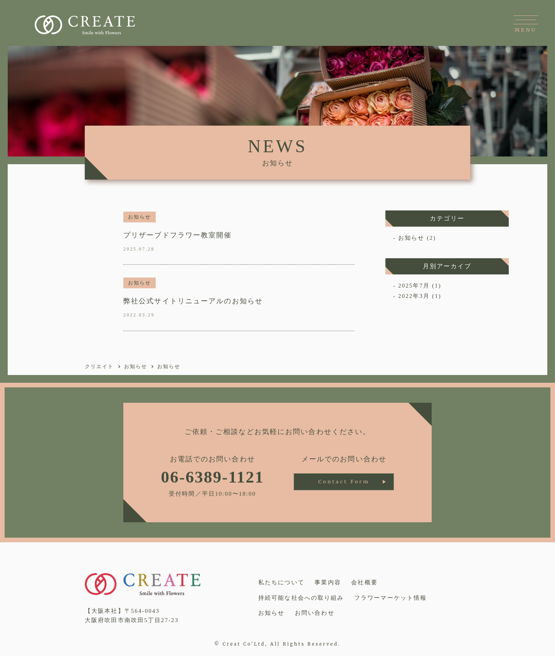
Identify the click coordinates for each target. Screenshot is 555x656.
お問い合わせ (315, 613)
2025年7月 (414, 286)
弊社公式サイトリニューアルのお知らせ (193, 301)
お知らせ (139, 217)
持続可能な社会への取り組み (301, 598)
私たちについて (281, 582)
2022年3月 (414, 296)
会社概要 (364, 582)
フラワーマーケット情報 (390, 598)
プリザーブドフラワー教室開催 (177, 235)
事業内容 (327, 582)
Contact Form (344, 481)
